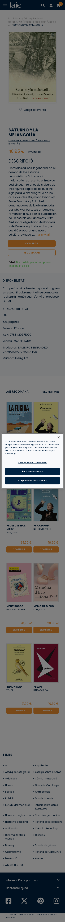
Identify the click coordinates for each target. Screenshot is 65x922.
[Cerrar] (58, 437)
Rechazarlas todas (32, 471)
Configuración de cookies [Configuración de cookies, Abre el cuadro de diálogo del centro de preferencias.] (32, 462)
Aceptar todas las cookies (32, 480)
